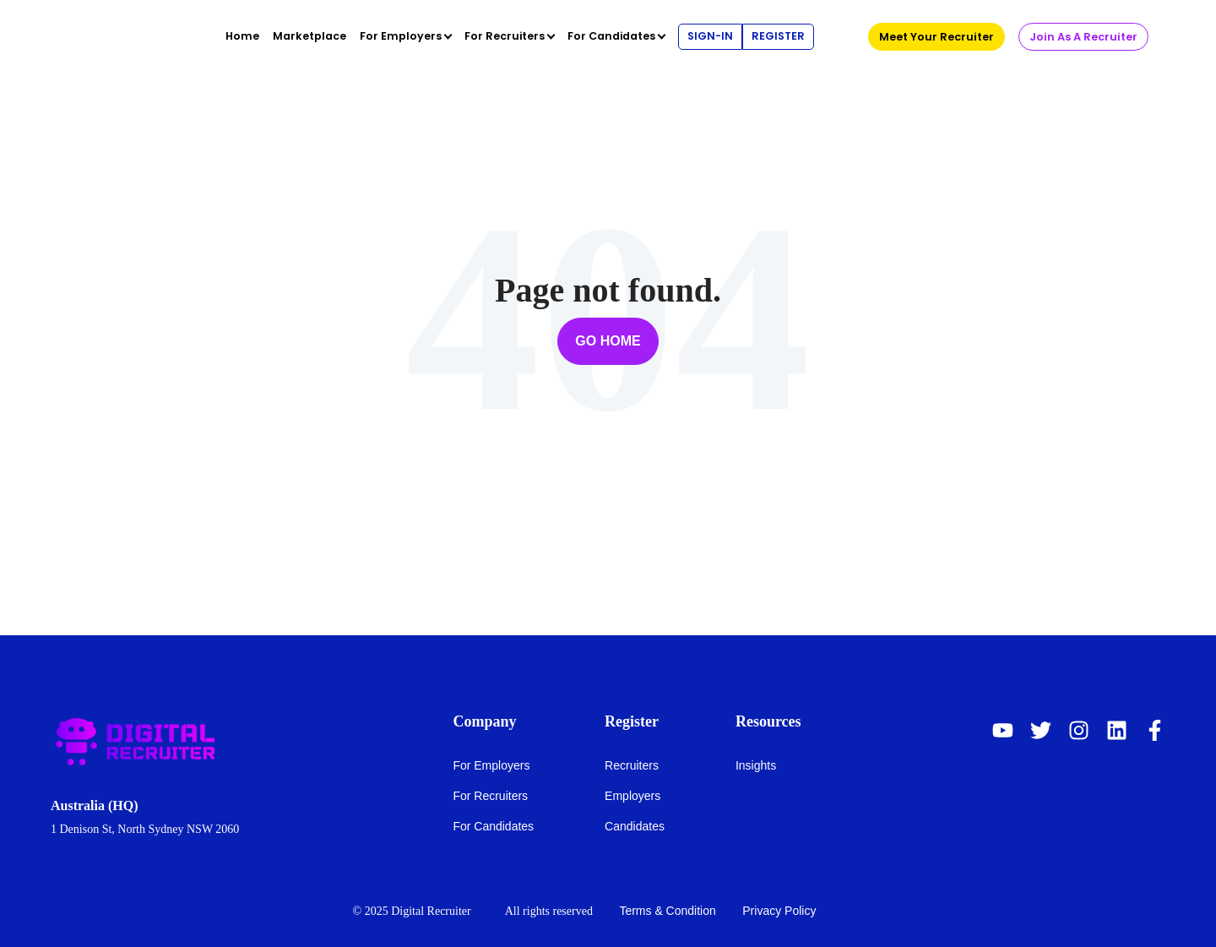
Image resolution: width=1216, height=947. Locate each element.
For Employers (491, 765)
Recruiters (632, 765)
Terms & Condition (667, 910)
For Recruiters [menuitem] (504, 36)
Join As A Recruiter (1083, 37)
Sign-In (710, 36)
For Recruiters (490, 796)
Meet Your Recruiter (936, 37)
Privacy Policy (779, 910)
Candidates (635, 826)
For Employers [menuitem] (401, 36)
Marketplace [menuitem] (309, 36)
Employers (632, 796)
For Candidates (493, 826)
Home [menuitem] (242, 36)
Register (778, 36)
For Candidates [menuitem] (611, 36)
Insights (756, 765)
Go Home (607, 341)
